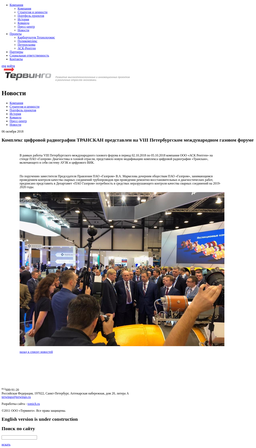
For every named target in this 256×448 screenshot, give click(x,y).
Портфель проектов (31, 15)
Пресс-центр (26, 26)
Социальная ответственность (29, 55)
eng (4, 66)
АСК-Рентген (27, 48)
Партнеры (16, 52)
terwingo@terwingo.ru (16, 397)
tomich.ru (34, 403)
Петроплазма (26, 44)
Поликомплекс (27, 41)
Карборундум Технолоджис (36, 37)
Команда (23, 23)
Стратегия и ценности (32, 12)
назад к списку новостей (36, 352)
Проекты (16, 33)
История (23, 19)
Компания (16, 5)
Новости (23, 30)
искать (6, 444)
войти (11, 66)
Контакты (16, 59)
